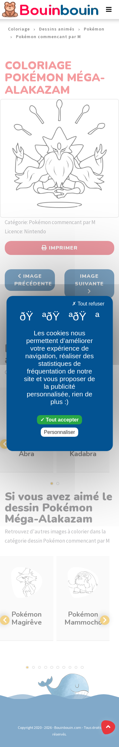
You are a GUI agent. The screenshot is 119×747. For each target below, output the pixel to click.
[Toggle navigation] (109, 9)
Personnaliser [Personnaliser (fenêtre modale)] (59, 432)
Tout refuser (88, 303)
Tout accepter (59, 419)
